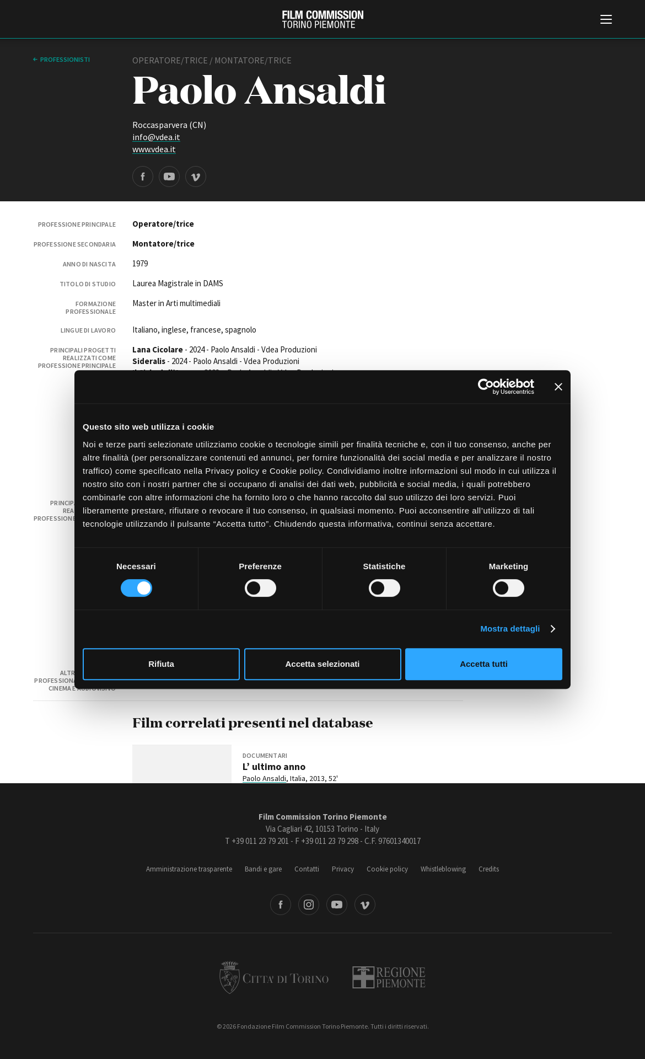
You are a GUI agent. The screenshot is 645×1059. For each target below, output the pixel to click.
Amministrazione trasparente (189, 869)
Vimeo (364, 904)
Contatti (306, 869)
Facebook (280, 904)
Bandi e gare (263, 869)
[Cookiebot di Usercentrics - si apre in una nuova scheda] (486, 386)
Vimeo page (195, 176)
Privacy (343, 869)
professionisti (65, 59)
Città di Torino (274, 977)
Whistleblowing (443, 869)
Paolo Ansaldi (264, 778)
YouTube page (169, 176)
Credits (489, 869)
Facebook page (142, 176)
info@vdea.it (156, 136)
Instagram (308, 904)
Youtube (336, 904)
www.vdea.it (154, 148)
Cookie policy (387, 869)
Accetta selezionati (322, 663)
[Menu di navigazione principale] (606, 20)
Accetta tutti (484, 663)
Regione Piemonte (389, 977)
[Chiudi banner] (558, 387)
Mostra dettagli (510, 628)
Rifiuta (161, 663)
